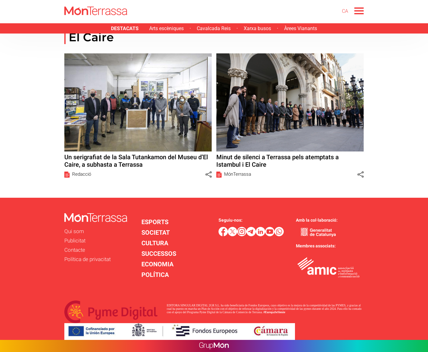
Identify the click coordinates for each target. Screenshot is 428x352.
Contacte (74, 250)
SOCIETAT (155, 232)
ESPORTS (154, 222)
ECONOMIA (157, 264)
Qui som (74, 231)
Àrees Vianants (300, 28)
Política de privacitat (87, 259)
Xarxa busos (257, 28)
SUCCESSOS (158, 253)
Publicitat (74, 240)
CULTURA (154, 243)
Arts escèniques (166, 28)
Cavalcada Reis (214, 28)
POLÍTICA (155, 274)
